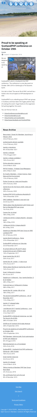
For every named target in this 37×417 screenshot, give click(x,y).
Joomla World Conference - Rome (13, 238)
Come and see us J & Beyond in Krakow (15, 285)
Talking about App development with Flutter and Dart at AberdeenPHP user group (18, 206)
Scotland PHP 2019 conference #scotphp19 (16, 194)
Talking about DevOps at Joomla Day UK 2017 (17, 267)
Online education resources (11, 163)
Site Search (18, 391)
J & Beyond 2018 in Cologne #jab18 (14, 225)
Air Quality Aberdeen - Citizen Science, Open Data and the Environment (17, 175)
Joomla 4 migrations (9, 147)
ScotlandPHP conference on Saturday (15, 243)
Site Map (18, 387)
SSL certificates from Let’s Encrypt (14, 375)
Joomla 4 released (8, 153)
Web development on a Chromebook (14, 344)
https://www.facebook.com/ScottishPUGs (17, 120)
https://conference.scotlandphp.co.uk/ (16, 113)
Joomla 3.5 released (9, 362)
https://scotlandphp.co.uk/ (12, 115)
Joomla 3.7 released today (11, 303)
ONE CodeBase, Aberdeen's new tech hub (16, 199)
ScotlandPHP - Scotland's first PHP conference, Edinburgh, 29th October (18, 350)
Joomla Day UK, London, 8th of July (14, 290)
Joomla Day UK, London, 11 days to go (15, 261)
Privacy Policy (18, 404)
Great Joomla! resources (10, 357)
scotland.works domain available (13, 142)
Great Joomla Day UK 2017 (11, 256)
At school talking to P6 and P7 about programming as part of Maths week (14, 250)
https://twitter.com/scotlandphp (14, 118)
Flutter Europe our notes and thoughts (15, 181)
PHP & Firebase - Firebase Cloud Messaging (16, 168)
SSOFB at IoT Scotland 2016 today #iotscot (16, 323)
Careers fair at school (9, 212)
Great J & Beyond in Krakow (12, 272)
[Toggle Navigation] (3, 2)
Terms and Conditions (18, 400)
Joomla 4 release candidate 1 (12, 158)
